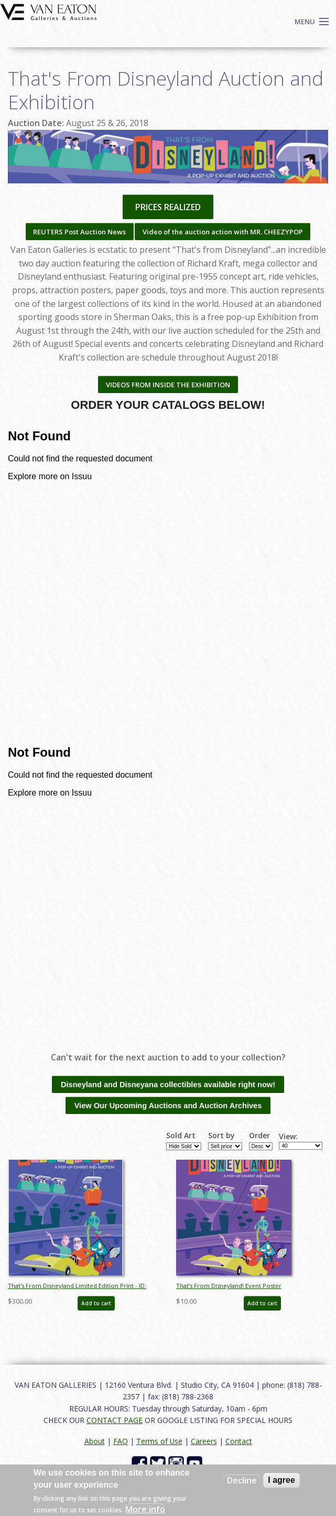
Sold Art (181, 1135)
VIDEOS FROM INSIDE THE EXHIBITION (168, 384)
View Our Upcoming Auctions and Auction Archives (168, 1105)
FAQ (120, 1441)
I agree (281, 1480)
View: (288, 1136)
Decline (242, 1480)
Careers (204, 1441)
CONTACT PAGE (114, 1420)
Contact (238, 1441)
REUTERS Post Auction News (79, 231)
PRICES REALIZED (168, 207)
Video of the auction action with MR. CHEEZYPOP (223, 231)
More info (145, 1509)
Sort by (221, 1135)
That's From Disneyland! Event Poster (228, 1286)
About (94, 1441)
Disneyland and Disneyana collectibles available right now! (168, 1084)
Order (259, 1135)
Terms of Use (159, 1441)
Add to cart (96, 1303)
